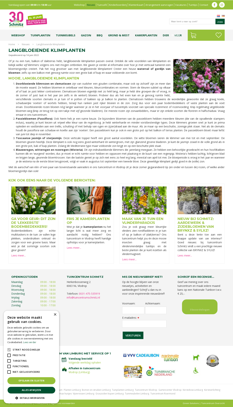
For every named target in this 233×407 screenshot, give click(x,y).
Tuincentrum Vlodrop (146, 389)
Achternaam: (152, 303)
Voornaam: (128, 303)
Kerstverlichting (212, 389)
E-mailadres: (130, 317)
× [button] (55, 314)
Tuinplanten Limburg (123, 389)
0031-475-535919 (89, 293)
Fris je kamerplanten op (88, 221)
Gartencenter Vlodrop (170, 389)
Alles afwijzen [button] (31, 390)
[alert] (31, 357)
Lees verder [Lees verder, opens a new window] (29, 342)
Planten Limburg (72, 389)
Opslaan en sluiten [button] (31, 380)
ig (222, 4)
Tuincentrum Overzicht (213, 403)
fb (214, 4)
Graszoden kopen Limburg (110, 393)
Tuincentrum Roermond (162, 393)
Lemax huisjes (64, 393)
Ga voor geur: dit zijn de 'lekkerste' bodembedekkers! (33, 223)
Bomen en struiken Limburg (96, 389)
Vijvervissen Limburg (83, 393)
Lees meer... (18, 255)
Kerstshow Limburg (193, 389)
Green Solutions (191, 403)
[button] (31, 398)
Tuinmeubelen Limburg (137, 393)
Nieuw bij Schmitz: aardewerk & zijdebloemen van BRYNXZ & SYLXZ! (196, 225)
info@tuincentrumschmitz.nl (83, 297)
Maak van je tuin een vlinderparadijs (142, 221)
